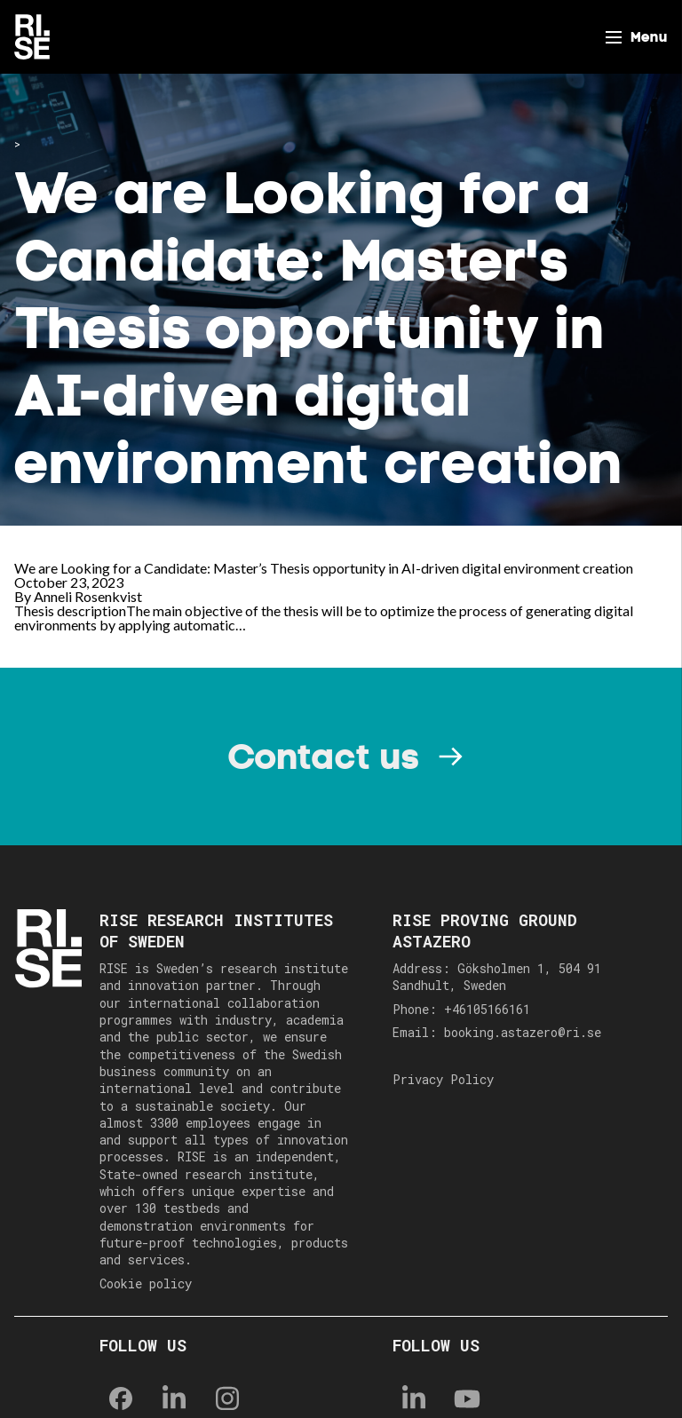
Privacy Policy (443, 1079)
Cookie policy (145, 1283)
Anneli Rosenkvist (88, 596)
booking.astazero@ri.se (522, 1032)
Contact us (323, 756)
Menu (649, 36)
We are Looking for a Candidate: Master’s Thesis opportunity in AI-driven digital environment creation (323, 567)
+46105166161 (487, 1009)
